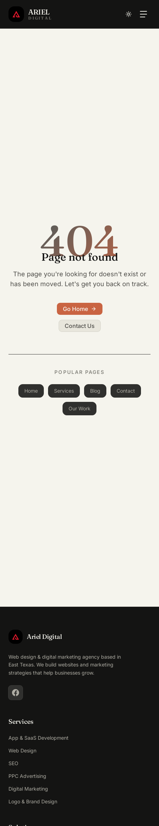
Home (31, 391)
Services (64, 391)
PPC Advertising (27, 776)
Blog (95, 391)
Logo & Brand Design (32, 801)
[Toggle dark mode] (128, 14)
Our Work (79, 408)
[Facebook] (15, 693)
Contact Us (80, 325)
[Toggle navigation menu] (143, 14)
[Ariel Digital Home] (30, 14)
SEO (13, 763)
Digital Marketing (28, 789)
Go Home (79, 308)
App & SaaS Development (38, 738)
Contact (126, 391)
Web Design (22, 750)
